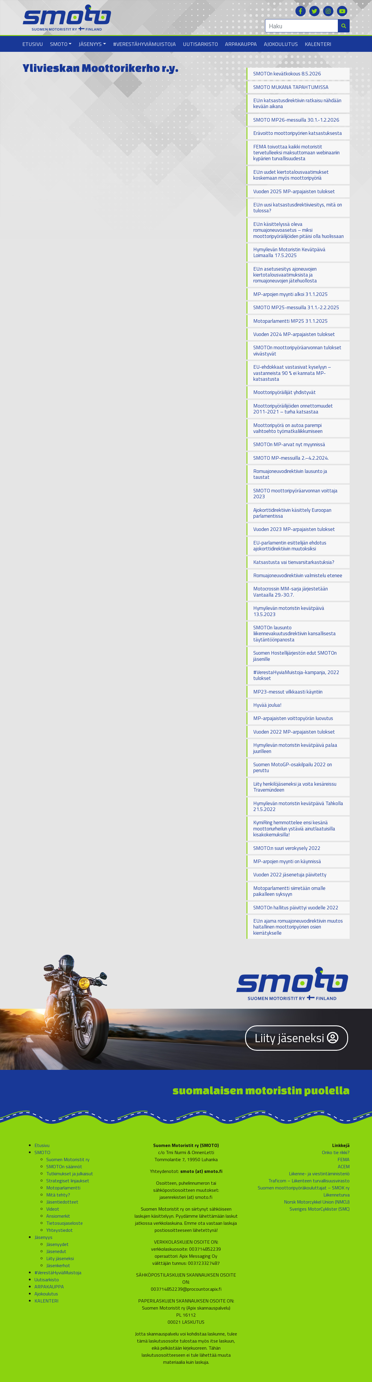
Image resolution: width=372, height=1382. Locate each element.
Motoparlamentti (63, 1187)
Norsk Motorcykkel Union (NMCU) (317, 1201)
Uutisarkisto (200, 44)
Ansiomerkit (58, 1215)
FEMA (344, 1159)
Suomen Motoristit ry (68, 1159)
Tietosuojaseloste (64, 1223)
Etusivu (32, 44)
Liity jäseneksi (296, 1038)
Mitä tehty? (58, 1194)
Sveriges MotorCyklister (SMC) (320, 1208)
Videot (52, 1208)
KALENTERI (318, 44)
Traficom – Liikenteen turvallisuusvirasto (309, 1180)
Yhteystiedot (59, 1230)
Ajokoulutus (281, 44)
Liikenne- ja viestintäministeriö (319, 1173)
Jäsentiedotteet (62, 1201)
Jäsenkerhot (58, 1265)
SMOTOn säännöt (64, 1166)
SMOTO (58, 44)
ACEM (344, 1166)
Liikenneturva (336, 1194)
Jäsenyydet (57, 1244)
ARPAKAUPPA (241, 44)
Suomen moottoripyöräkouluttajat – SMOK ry (304, 1187)
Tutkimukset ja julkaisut (69, 1173)
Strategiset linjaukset (67, 1180)
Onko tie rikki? (336, 1152)
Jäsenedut (56, 1251)
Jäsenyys (90, 44)
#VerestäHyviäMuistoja (144, 44)
